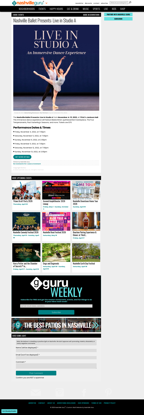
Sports (96, 9)
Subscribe (118, 19)
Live (106, 9)
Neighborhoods (27, 9)
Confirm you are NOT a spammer (30, 377)
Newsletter (79, 3)
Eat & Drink (73, 9)
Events (42, 9)
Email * (28, 355)
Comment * (21, 362)
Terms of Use (96, 403)
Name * (27, 347)
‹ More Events (18, 14)
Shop (122, 9)
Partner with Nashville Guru (118, 14)
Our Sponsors (83, 403)
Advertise (104, 3)
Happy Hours (56, 9)
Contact (96, 3)
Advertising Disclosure (31, 113)
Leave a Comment (34, 164)
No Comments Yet (19, 164)
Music (86, 9)
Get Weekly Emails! (9, 411)
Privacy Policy (109, 403)
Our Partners (44, 113)
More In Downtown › (91, 14)
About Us (51, 403)
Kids (114, 9)
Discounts (88, 3)
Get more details (22, 157)
